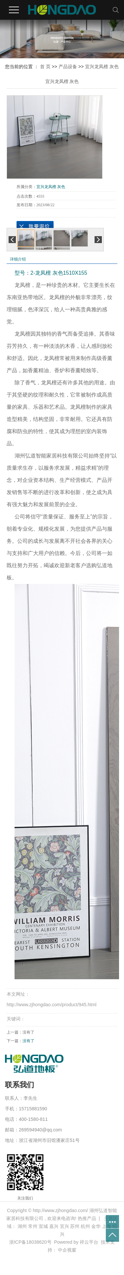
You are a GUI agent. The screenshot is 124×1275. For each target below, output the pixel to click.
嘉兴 (54, 1226)
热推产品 (87, 1218)
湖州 (22, 1226)
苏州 (74, 1226)
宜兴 (64, 1226)
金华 (96, 1226)
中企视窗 (67, 1250)
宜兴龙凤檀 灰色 (102, 66)
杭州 (85, 1226)
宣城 (43, 1226)
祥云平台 (89, 1242)
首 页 (45, 66)
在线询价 (35, 226)
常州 (32, 1226)
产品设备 (68, 66)
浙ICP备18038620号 (30, 1242)
